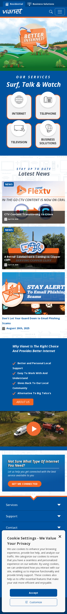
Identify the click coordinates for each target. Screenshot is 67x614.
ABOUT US (22, 402)
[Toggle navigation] (60, 11)
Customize (33, 602)
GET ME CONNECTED (25, 484)
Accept (33, 592)
